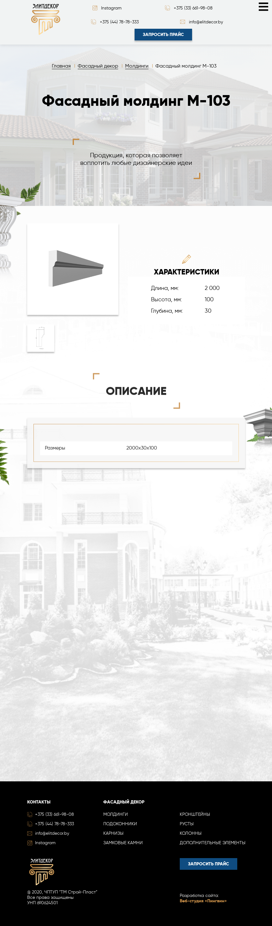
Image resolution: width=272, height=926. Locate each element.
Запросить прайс (163, 34)
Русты (187, 824)
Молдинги (115, 814)
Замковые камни (123, 842)
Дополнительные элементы (212, 842)
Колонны (191, 833)
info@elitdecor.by (206, 22)
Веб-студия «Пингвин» (203, 901)
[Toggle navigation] (263, 6)
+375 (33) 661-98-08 (193, 8)
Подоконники (120, 824)
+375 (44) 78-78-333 (119, 22)
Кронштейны (195, 814)
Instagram (111, 8)
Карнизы (113, 833)
